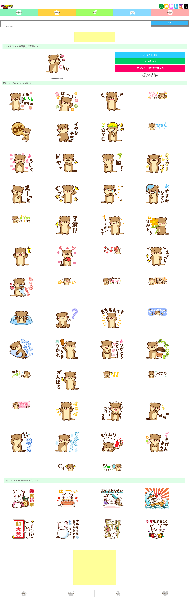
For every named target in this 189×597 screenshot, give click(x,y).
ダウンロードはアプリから (150, 68)
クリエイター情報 (150, 55)
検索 (169, 23)
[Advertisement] (94, 36)
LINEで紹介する (150, 61)
